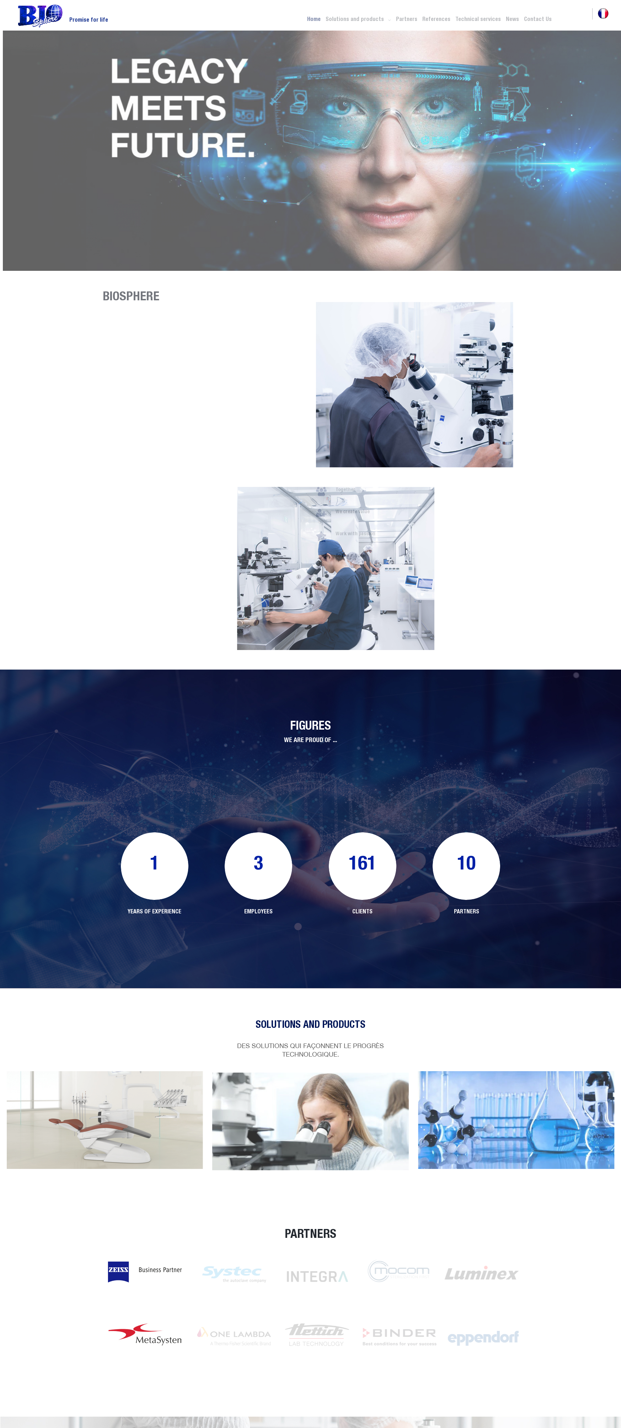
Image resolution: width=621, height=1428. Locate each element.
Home (314, 19)
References (436, 19)
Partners (406, 19)
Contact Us (538, 19)
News (512, 19)
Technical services (478, 19)
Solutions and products (358, 19)
